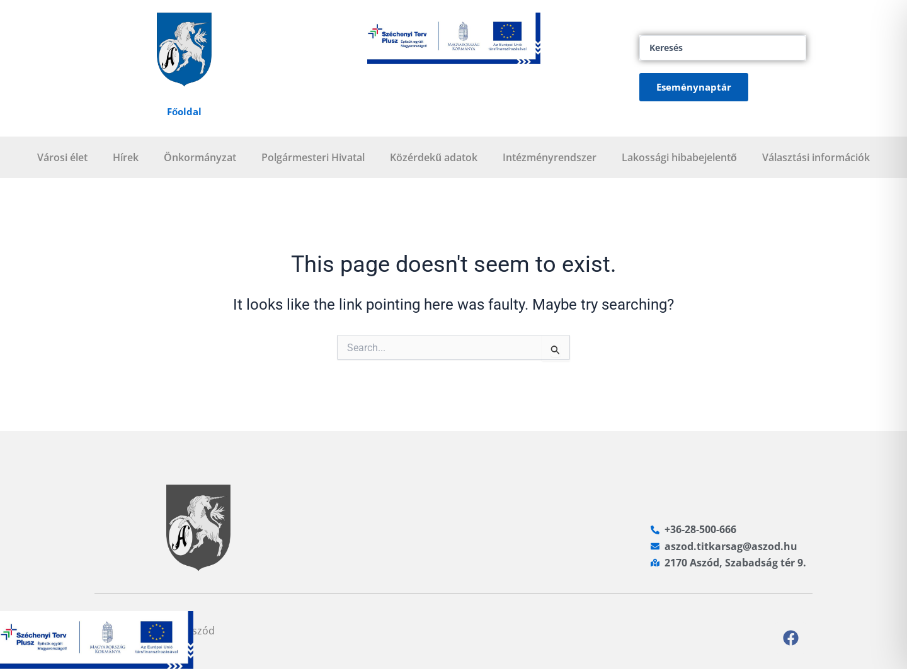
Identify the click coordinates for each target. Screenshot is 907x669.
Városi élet (62, 157)
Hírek (126, 157)
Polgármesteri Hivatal (313, 157)
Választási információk (816, 157)
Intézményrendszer (549, 157)
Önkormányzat (200, 157)
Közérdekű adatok (433, 157)
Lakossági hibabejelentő (679, 157)
